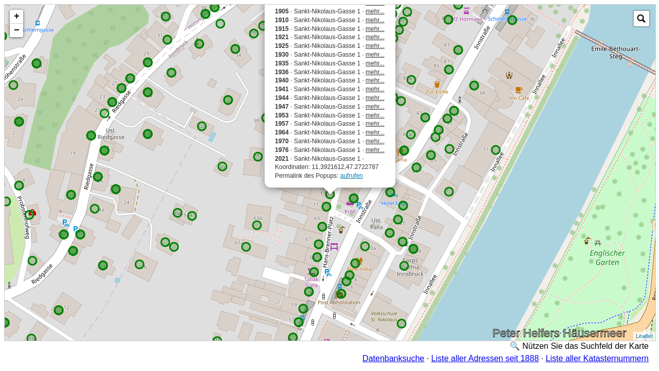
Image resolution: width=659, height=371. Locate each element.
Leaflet (644, 336)
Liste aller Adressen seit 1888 (485, 358)
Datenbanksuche (393, 358)
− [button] (17, 30)
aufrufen (351, 175)
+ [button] (17, 16)
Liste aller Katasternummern (597, 358)
